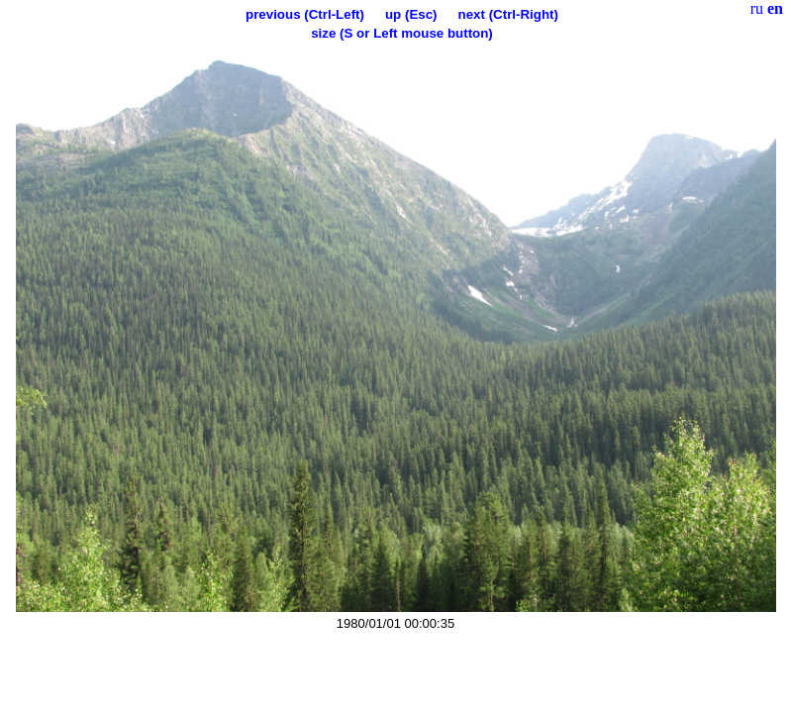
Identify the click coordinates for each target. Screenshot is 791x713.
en (775, 8)
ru (756, 8)
